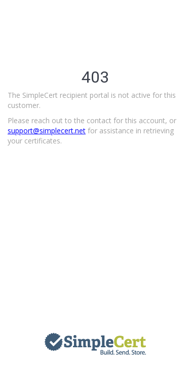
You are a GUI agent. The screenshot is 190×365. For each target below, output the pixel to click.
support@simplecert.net (47, 130)
